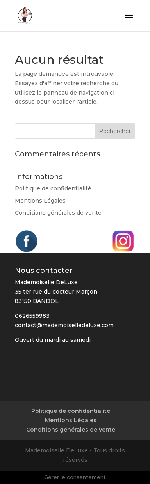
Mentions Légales (40, 200)
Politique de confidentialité (53, 188)
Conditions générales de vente (58, 212)
